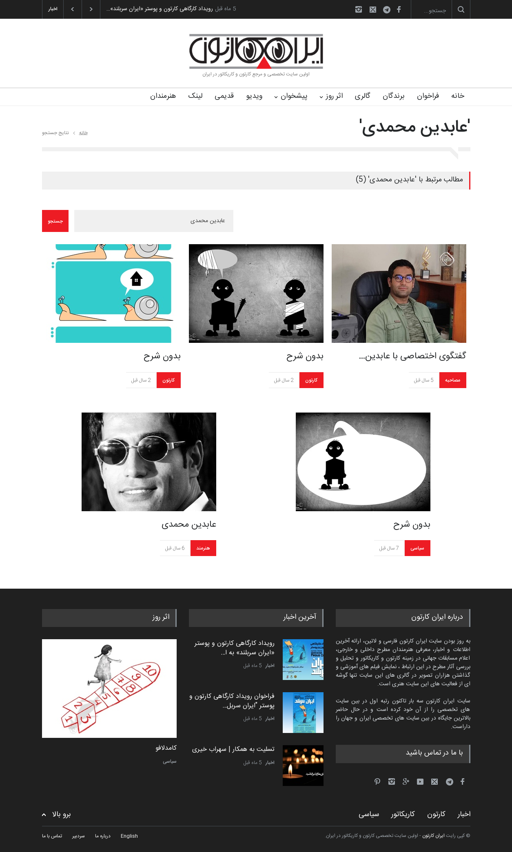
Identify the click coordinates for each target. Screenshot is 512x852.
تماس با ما (52, 836)
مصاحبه (452, 380)
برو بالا (61, 815)
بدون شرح (162, 356)
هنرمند (203, 548)
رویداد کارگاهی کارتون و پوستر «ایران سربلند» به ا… (235, 648)
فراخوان (428, 96)
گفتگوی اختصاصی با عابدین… (412, 356)
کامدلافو (166, 748)
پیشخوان (294, 96)
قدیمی (224, 96)
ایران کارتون (433, 836)
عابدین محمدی (189, 524)
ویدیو (254, 96)
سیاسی (417, 548)
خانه (457, 96)
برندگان (394, 96)
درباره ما (103, 836)
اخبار (270, 666)
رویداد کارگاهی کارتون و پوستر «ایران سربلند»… (159, 9)
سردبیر (78, 836)
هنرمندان (163, 96)
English (129, 836)
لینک (195, 96)
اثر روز (334, 96)
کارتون (168, 380)
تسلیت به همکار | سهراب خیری (233, 749)
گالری (362, 96)
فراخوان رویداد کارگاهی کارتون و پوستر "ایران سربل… (232, 701)
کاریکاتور (403, 814)
